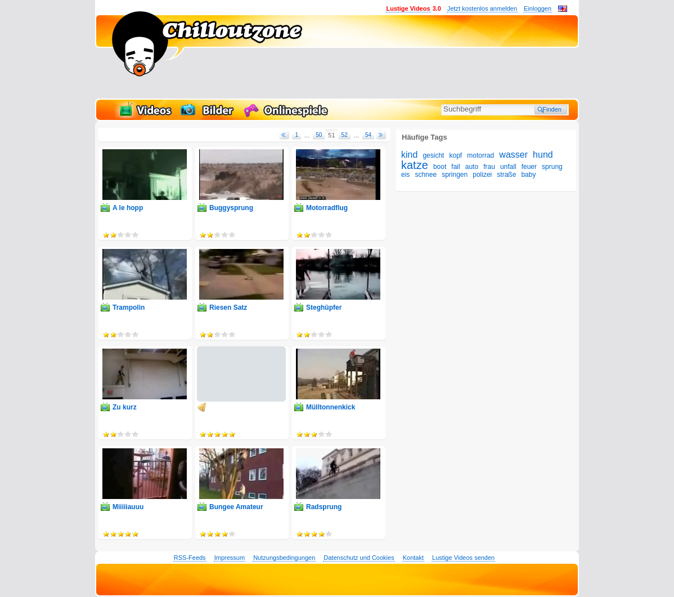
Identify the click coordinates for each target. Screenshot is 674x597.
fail (455, 167)
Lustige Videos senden (463, 557)
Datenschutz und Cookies (358, 557)
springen (455, 175)
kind (409, 154)
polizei (482, 175)
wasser (513, 154)
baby (528, 175)
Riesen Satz (228, 307)
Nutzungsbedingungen (284, 557)
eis (405, 175)
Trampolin (129, 307)
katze (414, 165)
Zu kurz (125, 407)
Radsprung (324, 507)
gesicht (433, 155)
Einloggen (537, 8)
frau (489, 167)
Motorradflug (327, 208)
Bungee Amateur (236, 507)
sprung (552, 167)
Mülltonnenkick (330, 407)
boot (439, 167)
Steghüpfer (324, 307)
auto (471, 167)
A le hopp (128, 208)
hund (543, 154)
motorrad (480, 155)
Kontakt (413, 557)
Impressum (229, 557)
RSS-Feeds (190, 557)
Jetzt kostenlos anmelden (482, 8)
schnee (426, 175)
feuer (529, 167)
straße (506, 175)
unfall (508, 167)
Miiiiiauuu (128, 507)
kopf (456, 155)
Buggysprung (231, 208)
